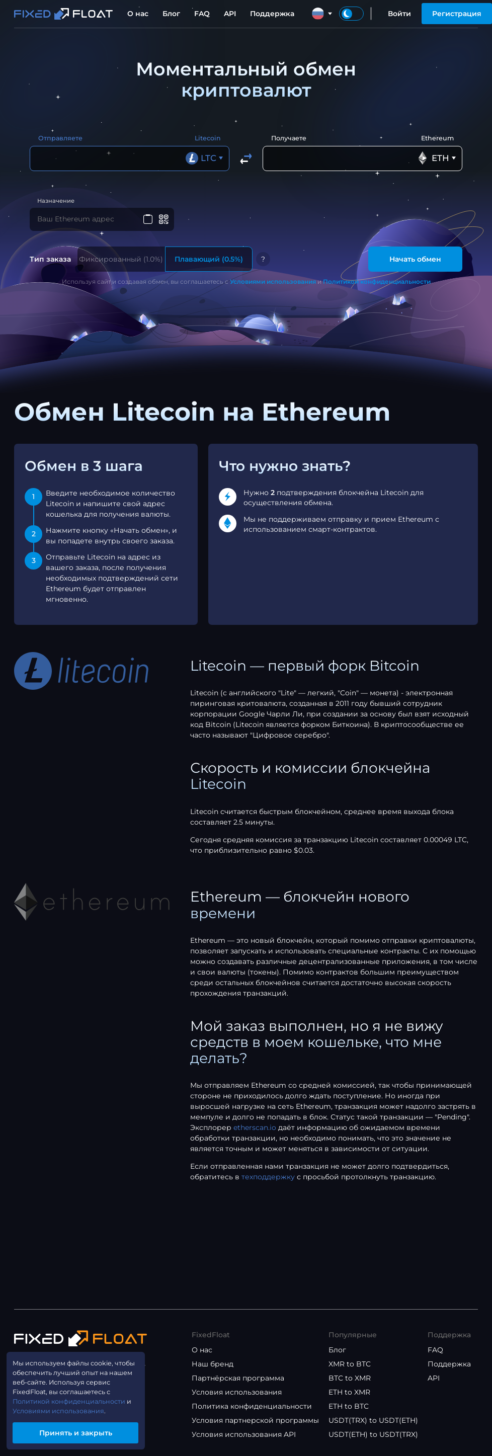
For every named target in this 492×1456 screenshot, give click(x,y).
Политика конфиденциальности (252, 1406)
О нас (137, 13)
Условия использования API (244, 1434)
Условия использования (237, 1392)
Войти (399, 13)
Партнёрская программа (238, 1378)
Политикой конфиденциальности (377, 285)
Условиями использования (273, 285)
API (230, 13)
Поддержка (272, 13)
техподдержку (268, 1180)
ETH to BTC (349, 1406)
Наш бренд (212, 1363)
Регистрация (456, 13)
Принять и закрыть (83, 1431)
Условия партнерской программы (255, 1420)
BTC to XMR (350, 1378)
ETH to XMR (349, 1392)
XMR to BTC (350, 1363)
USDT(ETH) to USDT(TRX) (373, 1434)
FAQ (202, 13)
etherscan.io (254, 1131)
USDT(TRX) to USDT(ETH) (373, 1420)
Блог (171, 13)
